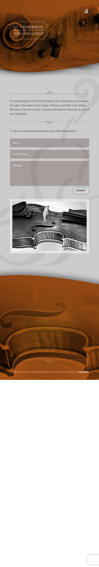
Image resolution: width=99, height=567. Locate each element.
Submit (81, 190)
